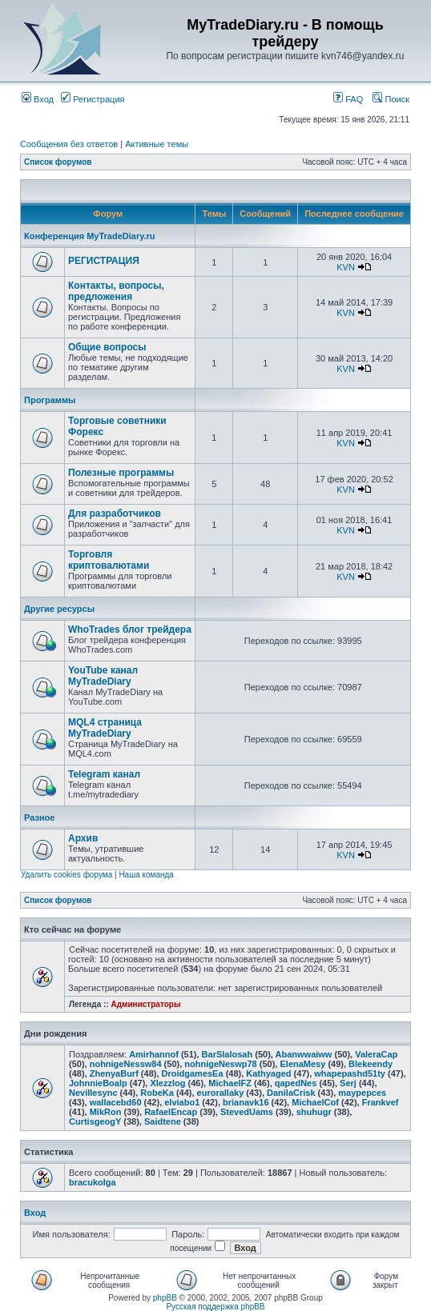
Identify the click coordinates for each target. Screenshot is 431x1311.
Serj (348, 1083)
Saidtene (162, 1121)
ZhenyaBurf (114, 1073)
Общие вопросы (107, 347)
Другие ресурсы (59, 609)
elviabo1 (181, 1102)
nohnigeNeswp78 (220, 1064)
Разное (39, 817)
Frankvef (380, 1102)
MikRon (106, 1112)
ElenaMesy (302, 1064)
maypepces (362, 1092)
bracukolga (92, 1182)
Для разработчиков (114, 513)
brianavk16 (245, 1102)
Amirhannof (154, 1054)
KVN (345, 267)
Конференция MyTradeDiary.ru (89, 236)
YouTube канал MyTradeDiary (103, 676)
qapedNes (296, 1083)
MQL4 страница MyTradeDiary (105, 728)
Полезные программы (121, 472)
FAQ (348, 99)
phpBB (165, 1297)
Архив (83, 838)
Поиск (391, 99)
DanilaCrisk (291, 1092)
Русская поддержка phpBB (215, 1306)
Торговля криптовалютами (108, 560)
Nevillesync (93, 1092)
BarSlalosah (227, 1054)
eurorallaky (220, 1092)
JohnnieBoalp (98, 1083)
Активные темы (156, 144)
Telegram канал (104, 774)
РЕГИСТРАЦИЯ (103, 260)
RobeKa (157, 1092)
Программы (49, 400)
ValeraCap (376, 1054)
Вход (38, 99)
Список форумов (58, 162)
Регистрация (92, 99)
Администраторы (145, 1004)
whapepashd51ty (349, 1073)
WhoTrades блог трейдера (129, 629)
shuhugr (314, 1112)
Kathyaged (268, 1073)
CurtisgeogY (95, 1121)
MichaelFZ (230, 1083)
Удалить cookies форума (66, 874)
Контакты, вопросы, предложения (116, 291)
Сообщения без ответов (69, 144)
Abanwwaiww (304, 1054)
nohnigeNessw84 (126, 1064)
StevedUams (246, 1112)
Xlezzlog (167, 1083)
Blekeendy (370, 1064)
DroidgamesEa (193, 1073)
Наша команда (146, 874)
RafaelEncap (170, 1112)
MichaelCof (315, 1102)
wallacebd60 (116, 1102)
